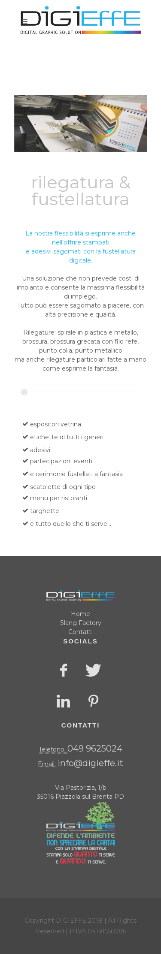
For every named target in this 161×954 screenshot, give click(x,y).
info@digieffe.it (90, 763)
